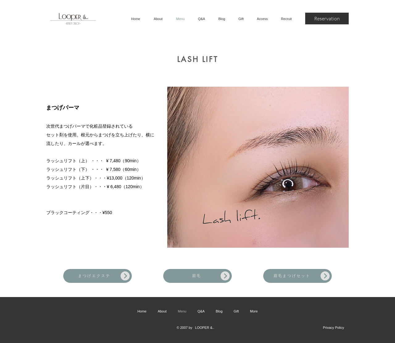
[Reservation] (327, 18)
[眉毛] (197, 276)
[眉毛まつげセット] (297, 276)
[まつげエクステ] (97, 276)
